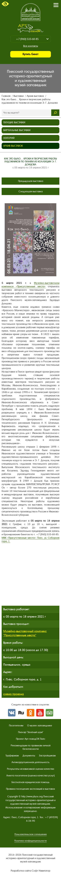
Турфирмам (12, 755)
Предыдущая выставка (30, 181)
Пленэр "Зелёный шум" (30, 732)
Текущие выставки (14, 122)
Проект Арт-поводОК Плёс (30, 738)
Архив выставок (36, 96)
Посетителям (16, 725)
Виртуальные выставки (16, 130)
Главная (6, 96)
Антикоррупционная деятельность (30, 762)
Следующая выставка (31, 191)
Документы (29, 755)
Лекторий (8, 138)
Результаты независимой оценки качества (30, 768)
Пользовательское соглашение (30, 834)
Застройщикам (47, 755)
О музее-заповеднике (39, 725)
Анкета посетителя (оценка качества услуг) (30, 775)
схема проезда (13, 694)
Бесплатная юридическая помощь (30, 782)
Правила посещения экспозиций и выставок (30, 788)
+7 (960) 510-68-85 (27, 39)
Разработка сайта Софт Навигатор (30, 870)
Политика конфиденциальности (30, 840)
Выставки (19, 96)
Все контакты (30, 45)
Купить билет (30, 54)
